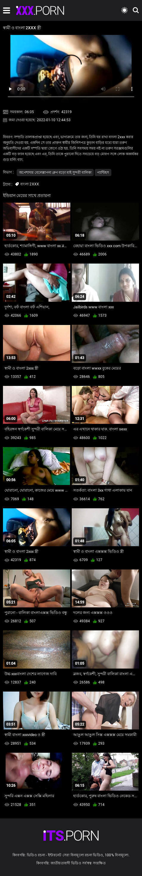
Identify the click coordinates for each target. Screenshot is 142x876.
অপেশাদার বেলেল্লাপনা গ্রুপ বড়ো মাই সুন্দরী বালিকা (55, 172)
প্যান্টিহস (103, 172)
